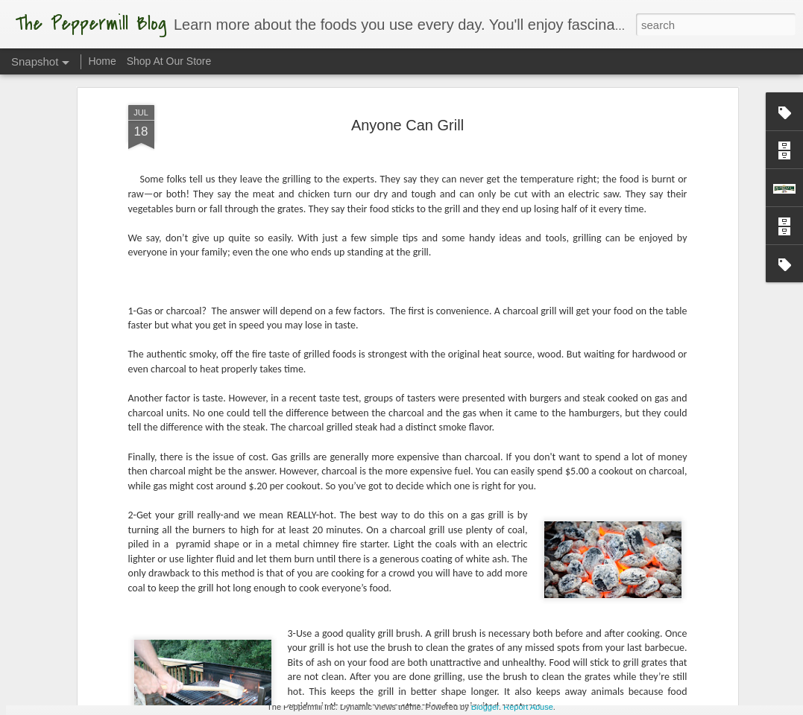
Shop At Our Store (169, 61)
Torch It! (275, 669)
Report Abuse (528, 706)
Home (102, 61)
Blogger (485, 706)
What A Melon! (453, 662)
